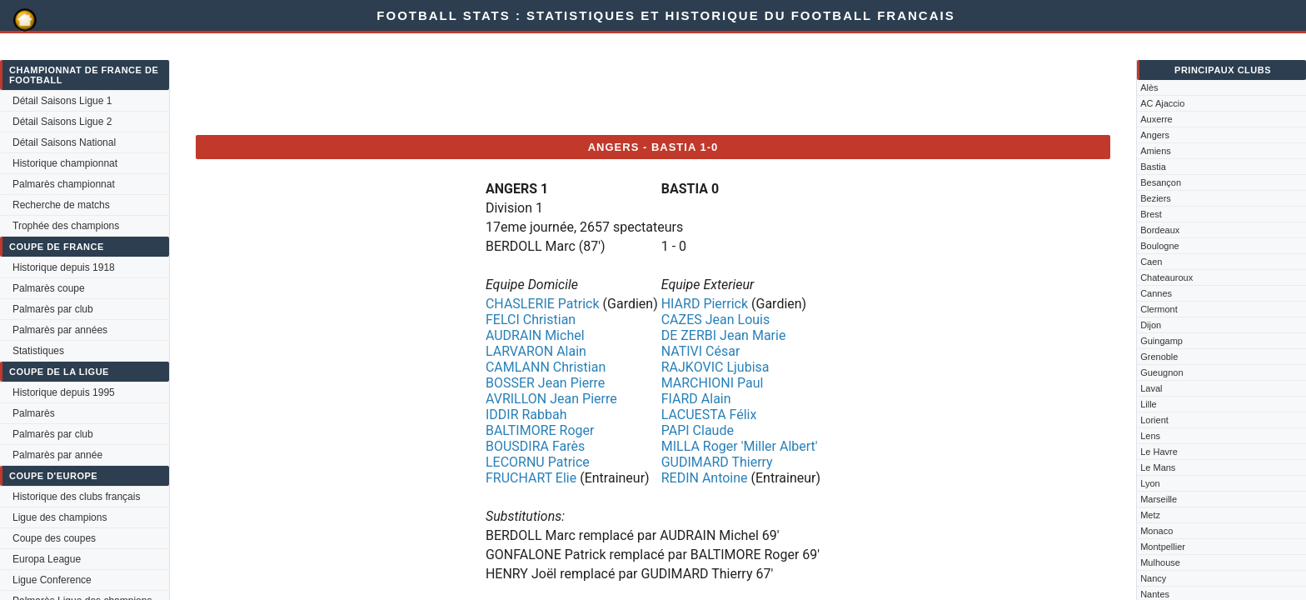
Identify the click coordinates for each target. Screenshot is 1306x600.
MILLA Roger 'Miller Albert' (739, 446)
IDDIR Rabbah (526, 414)
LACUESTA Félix (709, 414)
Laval (1151, 388)
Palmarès (33, 413)
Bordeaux (1159, 230)
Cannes (1156, 293)
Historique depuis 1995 (63, 392)
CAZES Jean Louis (715, 320)
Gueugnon (1161, 373)
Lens (1150, 436)
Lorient (1154, 420)
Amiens (1155, 151)
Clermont (1159, 309)
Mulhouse (1160, 563)
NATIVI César (700, 351)
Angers (1154, 135)
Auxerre (1156, 119)
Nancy (1153, 578)
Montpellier (1162, 547)
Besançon (1160, 183)
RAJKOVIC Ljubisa (715, 367)
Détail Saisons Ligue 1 (62, 101)
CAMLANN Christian (546, 367)
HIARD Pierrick (704, 304)
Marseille (1158, 499)
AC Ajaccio (1162, 103)
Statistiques (38, 351)
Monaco (1156, 531)
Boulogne (1159, 246)
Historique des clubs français (76, 496)
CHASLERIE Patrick (543, 304)
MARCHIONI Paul (712, 383)
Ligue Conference (52, 580)
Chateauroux (1166, 277)
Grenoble (1159, 357)
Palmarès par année (57, 455)
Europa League (46, 559)
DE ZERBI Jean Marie (723, 335)
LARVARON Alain (536, 351)
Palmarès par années (59, 330)
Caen (1151, 262)
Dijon (1150, 325)
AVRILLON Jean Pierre (551, 399)
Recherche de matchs (61, 205)
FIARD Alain (696, 399)
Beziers (1155, 198)
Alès (1149, 87)
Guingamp (1161, 341)
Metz (1150, 515)
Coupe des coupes (54, 538)
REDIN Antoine (704, 478)
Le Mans (1157, 467)
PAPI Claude (697, 430)
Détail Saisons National (64, 142)
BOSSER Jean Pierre (545, 383)
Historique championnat (64, 163)
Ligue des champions (59, 517)
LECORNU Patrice (538, 462)
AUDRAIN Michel (535, 335)
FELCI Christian (531, 320)
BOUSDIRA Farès (535, 446)
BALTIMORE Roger (540, 430)
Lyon (1149, 483)
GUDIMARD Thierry (717, 462)
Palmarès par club (52, 309)
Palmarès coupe (48, 288)
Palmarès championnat (63, 184)
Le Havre (1159, 452)
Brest (1151, 214)
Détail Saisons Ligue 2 (62, 122)
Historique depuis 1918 (63, 267)
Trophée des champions (65, 226)
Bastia (1153, 167)
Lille (1148, 404)
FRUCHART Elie (531, 478)
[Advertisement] (499, 84)
